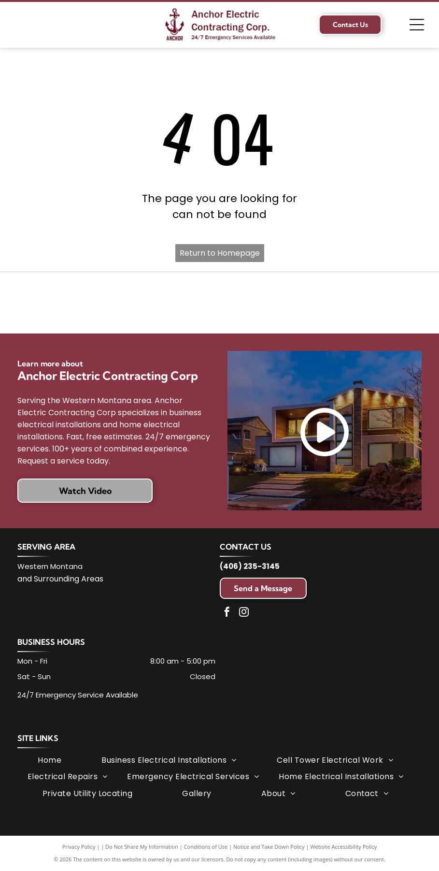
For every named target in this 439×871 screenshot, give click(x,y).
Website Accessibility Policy (343, 846)
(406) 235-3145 (250, 566)
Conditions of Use (206, 846)
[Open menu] (417, 24)
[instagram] (244, 613)
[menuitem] (49, 760)
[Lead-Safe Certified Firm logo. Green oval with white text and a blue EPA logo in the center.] (219, 302)
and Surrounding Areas (60, 578)
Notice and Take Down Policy (269, 846)
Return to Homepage (220, 253)
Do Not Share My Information (141, 846)
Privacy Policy (79, 846)
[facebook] (227, 613)
